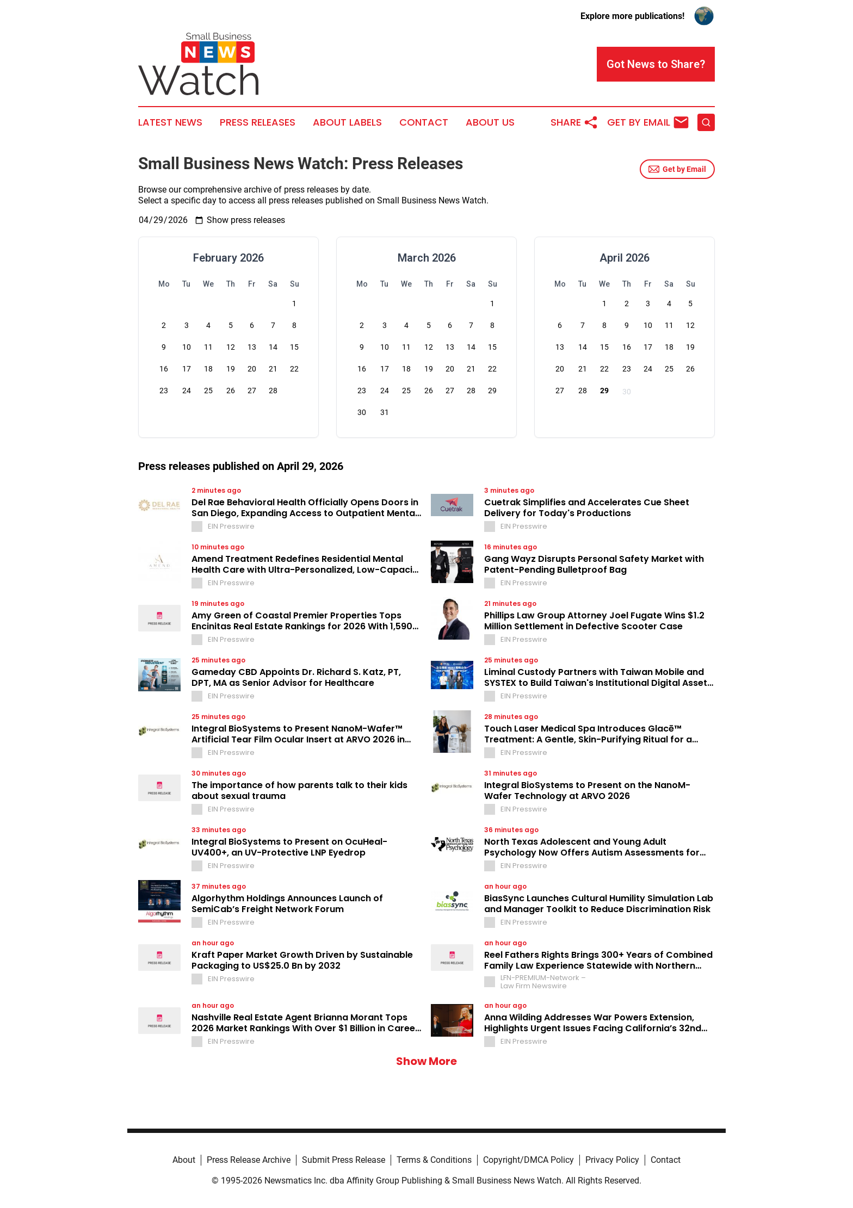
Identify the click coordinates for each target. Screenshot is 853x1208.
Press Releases (257, 122)
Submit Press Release (343, 1160)
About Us (490, 122)
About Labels (347, 122)
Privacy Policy (612, 1160)
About (183, 1160)
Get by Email (677, 169)
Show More (426, 1061)
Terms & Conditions (434, 1160)
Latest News (170, 122)
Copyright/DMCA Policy (528, 1160)
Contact (423, 122)
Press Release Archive (248, 1160)
